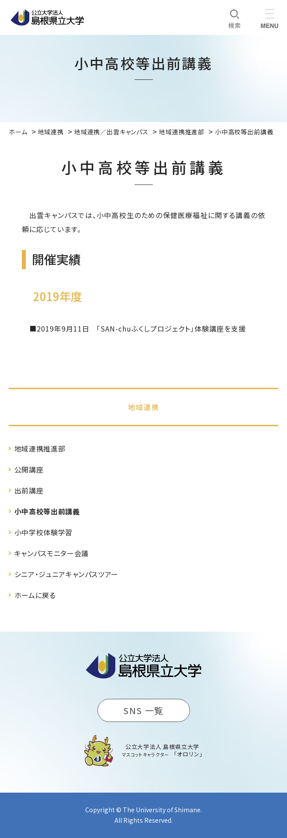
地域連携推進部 (39, 448)
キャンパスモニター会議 (51, 553)
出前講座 (29, 490)
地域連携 (143, 407)
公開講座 (29, 469)
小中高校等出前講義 (47, 511)
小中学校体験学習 (43, 532)
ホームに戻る (35, 595)
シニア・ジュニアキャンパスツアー (66, 574)
